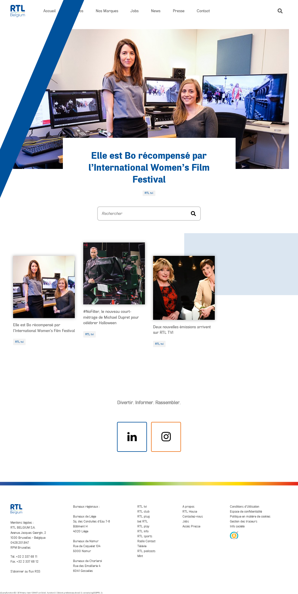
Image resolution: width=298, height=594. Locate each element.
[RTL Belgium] (20, 11)
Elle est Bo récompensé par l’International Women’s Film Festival (149, 168)
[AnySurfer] (234, 535)
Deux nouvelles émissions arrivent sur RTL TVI (182, 330)
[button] (280, 10)
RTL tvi (19, 342)
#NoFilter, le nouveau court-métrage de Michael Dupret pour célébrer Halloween (111, 317)
